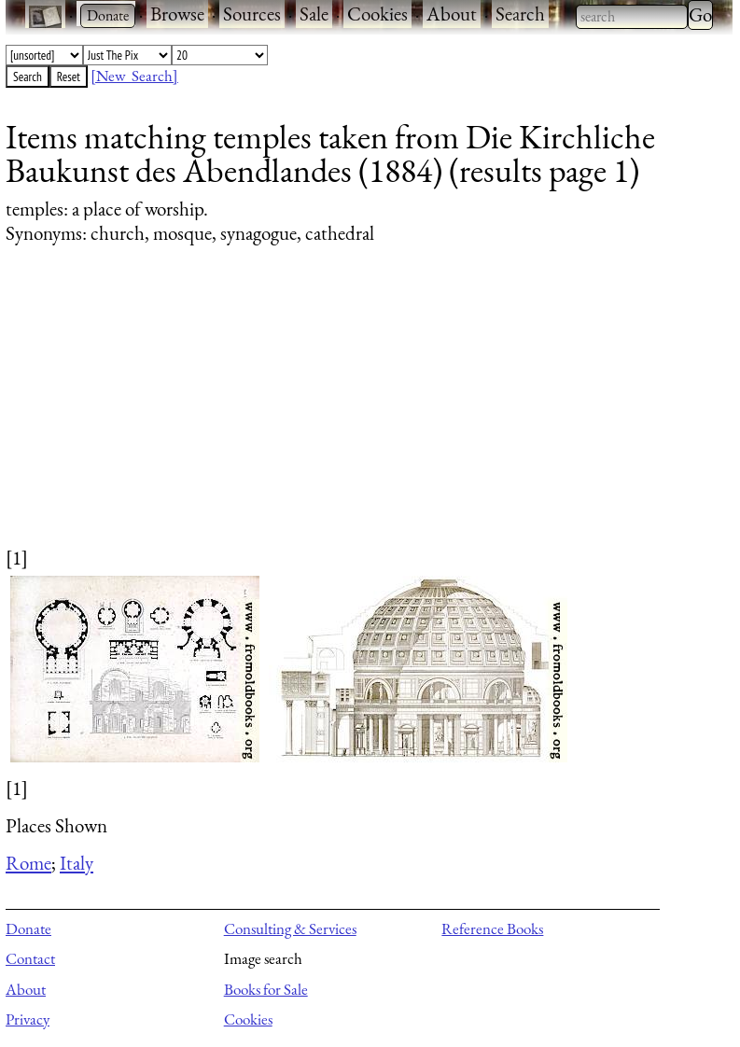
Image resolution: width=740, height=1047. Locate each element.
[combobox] (632, 17)
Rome (28, 862)
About (451, 13)
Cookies (377, 13)
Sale (314, 13)
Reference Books (492, 928)
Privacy (27, 1019)
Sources (252, 13)
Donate (28, 928)
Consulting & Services (290, 928)
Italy (76, 862)
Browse (177, 13)
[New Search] (134, 75)
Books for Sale (266, 989)
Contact (30, 958)
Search (520, 13)
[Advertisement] (357, 413)
